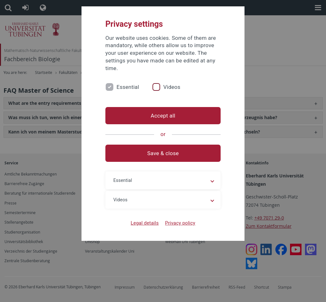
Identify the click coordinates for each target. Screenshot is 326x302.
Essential (128, 87)
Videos (172, 87)
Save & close (163, 153)
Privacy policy (180, 223)
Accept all (163, 115)
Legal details (145, 223)
